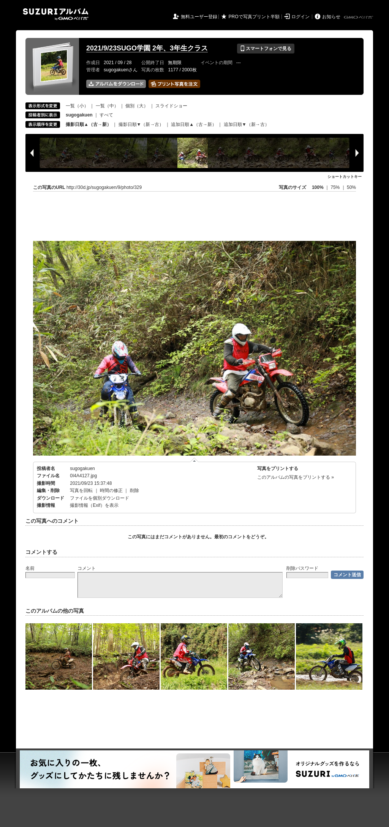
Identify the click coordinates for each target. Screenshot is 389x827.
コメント (86, 568)
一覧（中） (107, 105)
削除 (134, 490)
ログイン (300, 16)
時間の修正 (111, 490)
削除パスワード (302, 568)
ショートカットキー (344, 177)
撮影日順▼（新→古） (141, 124)
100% (318, 187)
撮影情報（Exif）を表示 (94, 505)
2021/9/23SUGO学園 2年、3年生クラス (147, 48)
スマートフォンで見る (265, 48)
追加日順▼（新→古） (246, 124)
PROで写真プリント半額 (254, 16)
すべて (106, 115)
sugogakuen (82, 468)
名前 (30, 568)
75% (335, 187)
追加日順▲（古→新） (194, 124)
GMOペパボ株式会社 (359, 17)
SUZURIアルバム (55, 14)
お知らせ (331, 16)
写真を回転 (81, 490)
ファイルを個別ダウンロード (99, 498)
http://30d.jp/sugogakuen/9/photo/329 (104, 187)
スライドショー (171, 105)
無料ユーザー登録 (199, 16)
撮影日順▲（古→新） (88, 124)
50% (351, 187)
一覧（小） (77, 105)
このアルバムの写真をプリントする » (295, 477)
